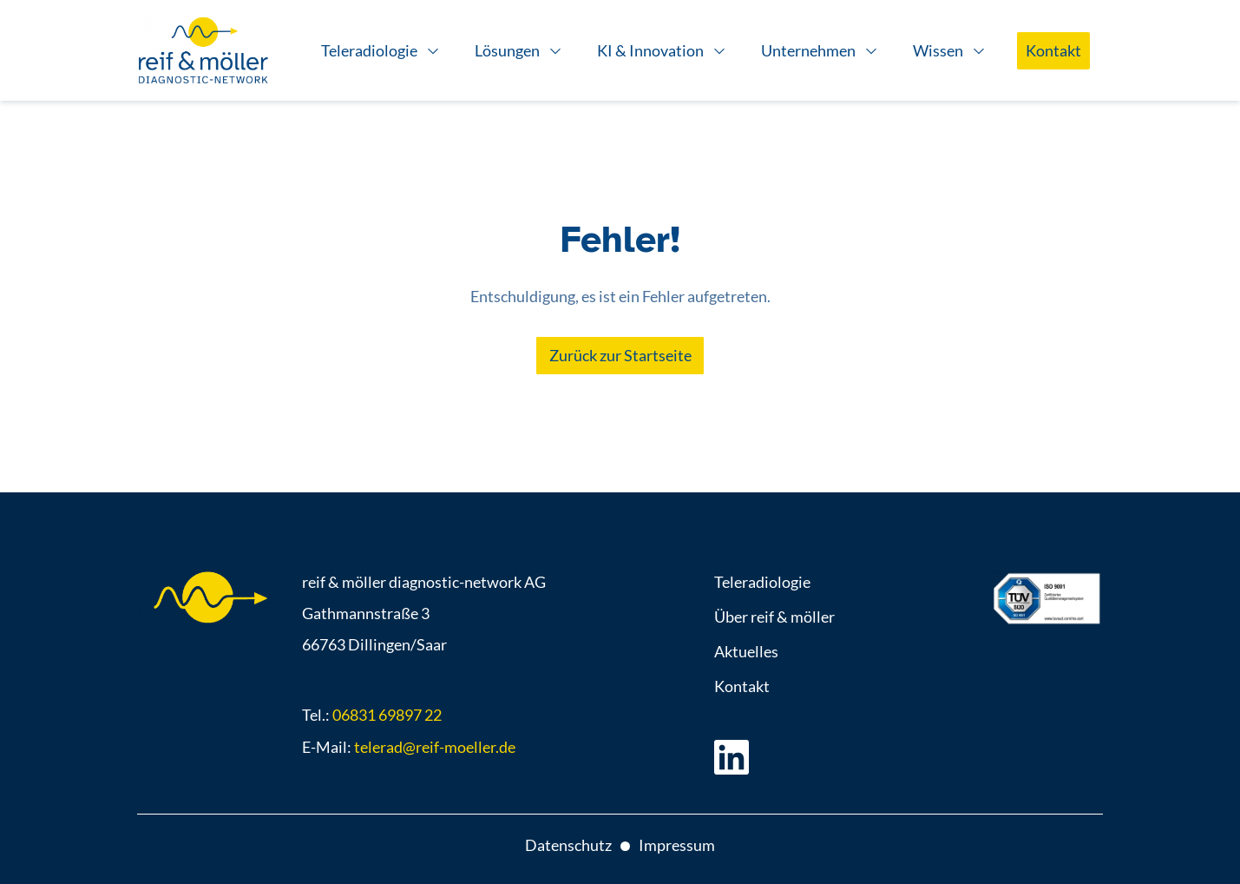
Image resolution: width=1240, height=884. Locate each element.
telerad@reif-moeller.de (434, 746)
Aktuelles (746, 651)
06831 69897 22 (387, 714)
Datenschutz (568, 844)
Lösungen (507, 50)
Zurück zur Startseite (620, 355)
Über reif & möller (774, 616)
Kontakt (1053, 50)
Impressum (677, 844)
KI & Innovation (650, 50)
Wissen (938, 50)
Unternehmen (808, 50)
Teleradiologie (369, 50)
